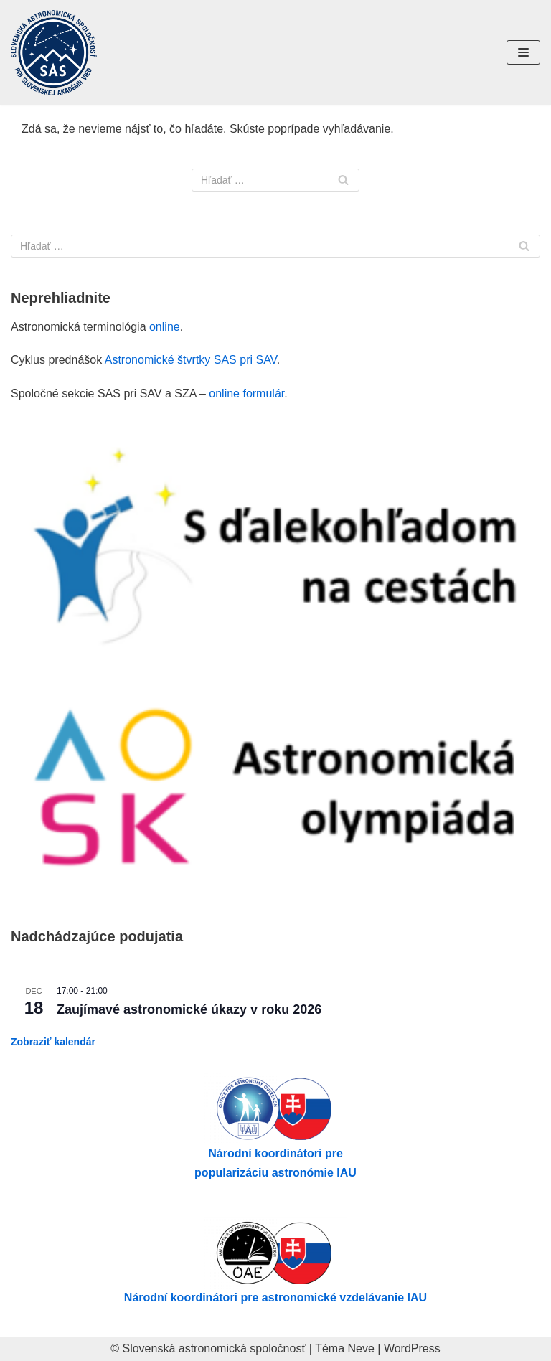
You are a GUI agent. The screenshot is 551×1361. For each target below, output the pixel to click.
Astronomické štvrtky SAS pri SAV (191, 360)
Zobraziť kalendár (53, 1041)
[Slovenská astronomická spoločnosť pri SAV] (54, 52)
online (164, 327)
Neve (361, 1348)
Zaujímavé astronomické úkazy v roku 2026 (189, 1009)
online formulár (246, 393)
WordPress (412, 1348)
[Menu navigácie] (523, 52)
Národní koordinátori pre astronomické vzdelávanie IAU (275, 1297)
